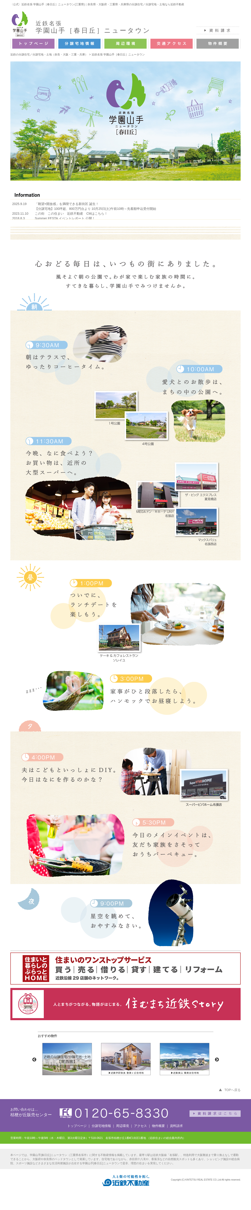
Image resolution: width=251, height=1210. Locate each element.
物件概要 (158, 1126)
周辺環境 (122, 1126)
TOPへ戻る (232, 1090)
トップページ (77, 1126)
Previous (34, 1059)
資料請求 (176, 1126)
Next (217, 1059)
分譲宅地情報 (101, 1126)
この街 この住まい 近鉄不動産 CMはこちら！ (71, 213)
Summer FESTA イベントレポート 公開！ (65, 218)
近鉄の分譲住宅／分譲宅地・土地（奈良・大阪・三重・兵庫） (49, 54)
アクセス (140, 1126)
